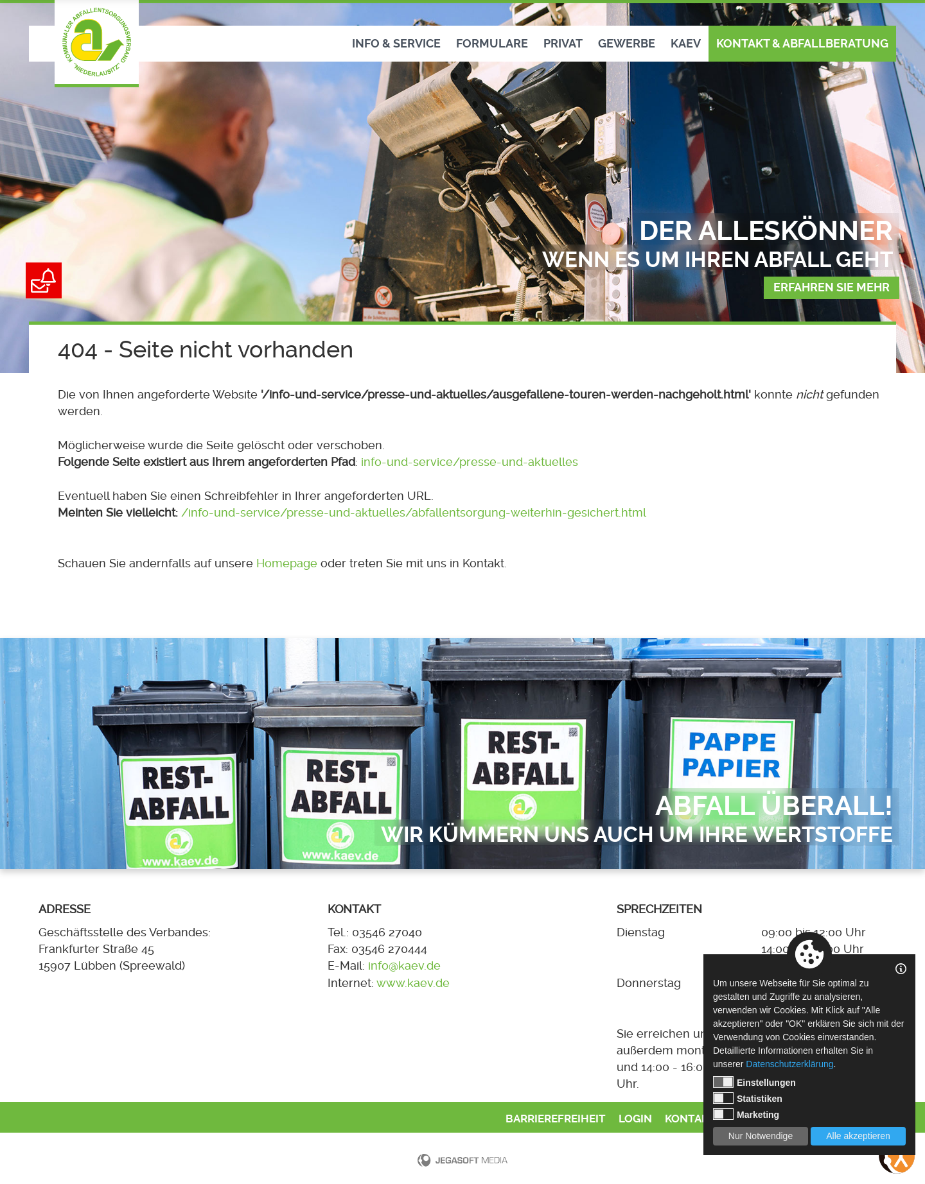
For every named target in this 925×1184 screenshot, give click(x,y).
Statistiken (747, 1098)
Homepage (286, 563)
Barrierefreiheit (556, 1119)
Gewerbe (626, 44)
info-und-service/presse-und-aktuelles (469, 462)
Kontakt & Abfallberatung (802, 44)
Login (635, 1119)
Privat (563, 44)
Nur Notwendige (760, 1136)
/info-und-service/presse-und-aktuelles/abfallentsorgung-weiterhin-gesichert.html (413, 513)
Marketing (746, 1114)
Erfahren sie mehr (831, 287)
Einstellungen (754, 1082)
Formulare (492, 44)
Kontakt (690, 1119)
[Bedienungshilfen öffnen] (897, 1156)
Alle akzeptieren (858, 1136)
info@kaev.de (404, 966)
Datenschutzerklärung (789, 1064)
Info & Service (396, 44)
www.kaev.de (413, 983)
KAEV (686, 44)
